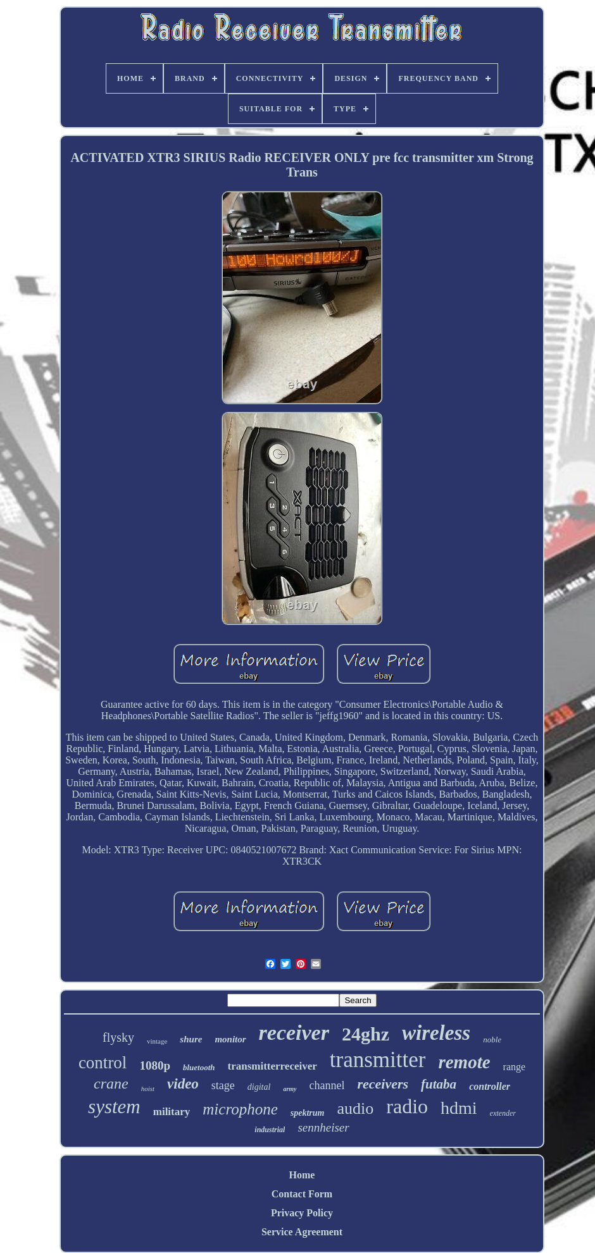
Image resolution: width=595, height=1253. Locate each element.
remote (464, 1062)
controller (489, 1086)
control (102, 1062)
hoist (147, 1088)
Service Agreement (301, 1231)
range (514, 1066)
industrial (269, 1129)
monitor (230, 1039)
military (172, 1112)
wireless (436, 1033)
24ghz (365, 1033)
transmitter (378, 1059)
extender (503, 1113)
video (183, 1084)
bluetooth (199, 1067)
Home (302, 1175)
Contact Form (302, 1193)
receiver (294, 1032)
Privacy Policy (302, 1212)
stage (223, 1085)
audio (355, 1108)
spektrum (308, 1113)
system (114, 1107)
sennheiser (323, 1127)
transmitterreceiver (272, 1066)
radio (407, 1106)
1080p (154, 1065)
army (289, 1088)
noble (492, 1039)
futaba (438, 1084)
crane (111, 1083)
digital (259, 1087)
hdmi (459, 1108)
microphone (240, 1109)
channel (327, 1085)
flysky (118, 1037)
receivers (382, 1084)
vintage (157, 1041)
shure (191, 1039)
